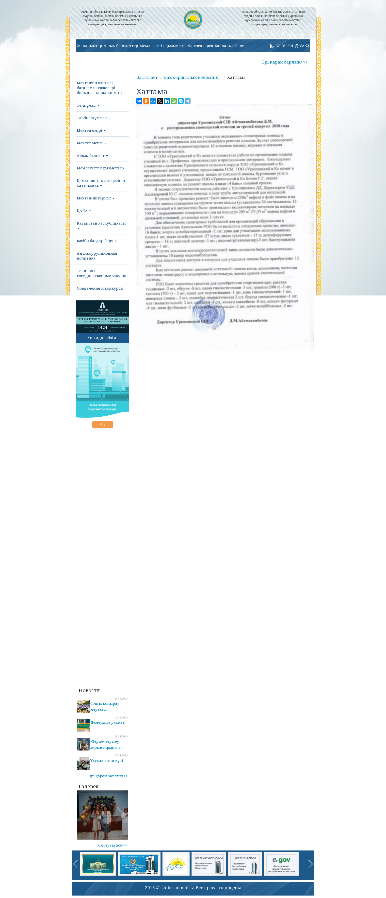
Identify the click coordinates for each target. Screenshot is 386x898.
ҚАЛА (84, 210)
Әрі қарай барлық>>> (285, 62)
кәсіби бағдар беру (97, 240)
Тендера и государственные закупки (102, 273)
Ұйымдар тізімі (102, 337)
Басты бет (147, 77)
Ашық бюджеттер (121, 45)
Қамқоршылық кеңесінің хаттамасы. (101, 183)
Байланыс (224, 45)
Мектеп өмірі (91, 130)
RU (284, 45)
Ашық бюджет (92, 155)
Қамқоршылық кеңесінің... (192, 77)
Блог (239, 45)
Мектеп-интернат (95, 198)
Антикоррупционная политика (97, 256)
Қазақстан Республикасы (101, 225)
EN (290, 45)
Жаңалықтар (89, 45)
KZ (277, 45)
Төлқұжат (88, 105)
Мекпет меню (91, 142)
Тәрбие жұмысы (94, 117)
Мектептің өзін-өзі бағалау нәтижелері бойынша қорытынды (100, 87)
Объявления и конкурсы (100, 288)
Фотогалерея (200, 45)
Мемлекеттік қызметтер (163, 45)
